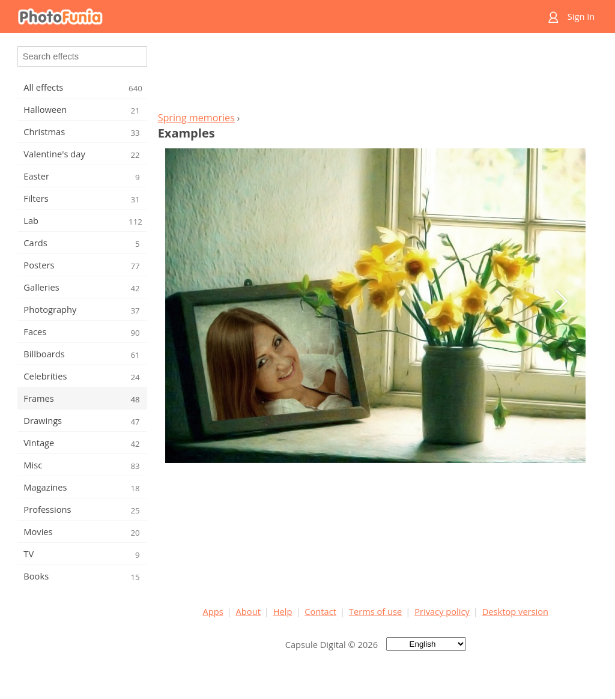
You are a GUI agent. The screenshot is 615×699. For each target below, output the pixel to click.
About (248, 611)
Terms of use (375, 611)
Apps (213, 611)
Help (282, 611)
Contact (320, 611)
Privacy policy (442, 611)
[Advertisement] (375, 76)
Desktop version (515, 611)
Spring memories (196, 117)
